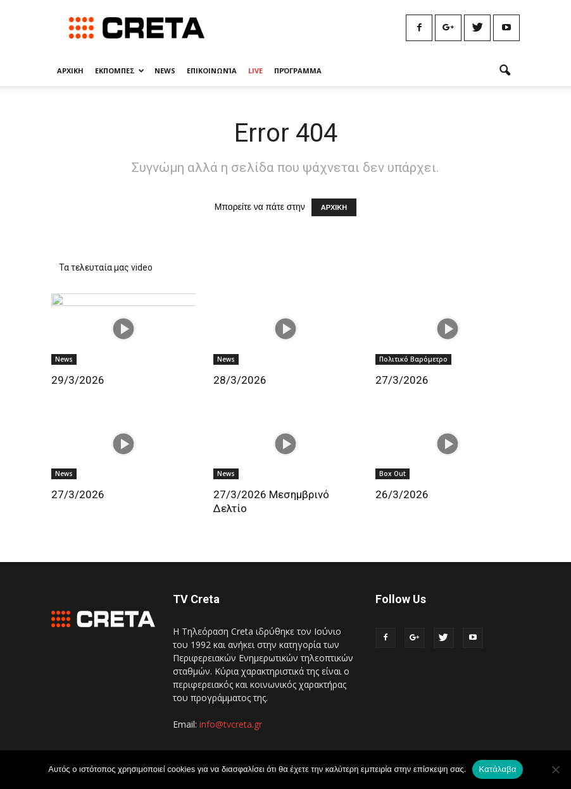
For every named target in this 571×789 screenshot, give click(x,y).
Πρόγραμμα (298, 70)
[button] (504, 71)
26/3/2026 (402, 494)
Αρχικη (70, 70)
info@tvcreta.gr (230, 724)
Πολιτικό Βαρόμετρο (413, 359)
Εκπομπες (119, 70)
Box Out (392, 473)
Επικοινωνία (212, 70)
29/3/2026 (77, 380)
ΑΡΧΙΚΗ (334, 207)
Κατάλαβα (497, 769)
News (164, 70)
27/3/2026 (402, 380)
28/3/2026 (240, 380)
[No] (555, 769)
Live (255, 70)
